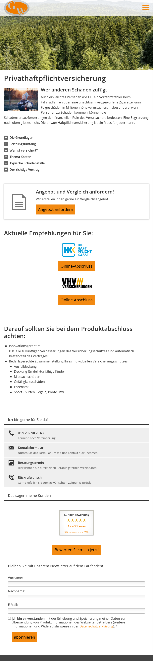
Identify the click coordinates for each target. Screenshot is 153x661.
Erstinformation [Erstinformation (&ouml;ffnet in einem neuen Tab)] (78, 653)
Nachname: (16, 585)
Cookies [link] (117, 653)
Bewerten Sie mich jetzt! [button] (76, 545)
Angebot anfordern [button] (58, 210)
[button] (21, 137)
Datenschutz (57, 653)
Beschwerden (100, 653)
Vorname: (15, 572)
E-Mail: (13, 599)
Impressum (38, 653)
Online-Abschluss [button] (76, 267)
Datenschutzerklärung (96, 620)
